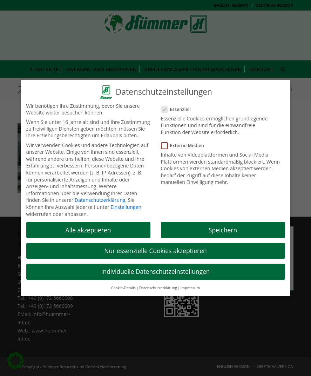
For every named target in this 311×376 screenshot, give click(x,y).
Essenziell (179, 106)
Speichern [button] (223, 227)
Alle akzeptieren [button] (88, 227)
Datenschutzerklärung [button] (158, 285)
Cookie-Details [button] (123, 285)
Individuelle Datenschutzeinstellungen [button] (155, 268)
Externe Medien (185, 142)
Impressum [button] (190, 285)
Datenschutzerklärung (100, 197)
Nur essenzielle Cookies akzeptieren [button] (155, 248)
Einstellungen (125, 204)
